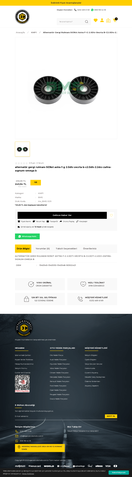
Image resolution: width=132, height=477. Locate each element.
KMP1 (41, 193)
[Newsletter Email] (66, 417)
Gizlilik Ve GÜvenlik (22, 373)
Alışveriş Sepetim (92, 386)
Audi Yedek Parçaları (58, 360)
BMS (40, 197)
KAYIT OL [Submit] (111, 416)
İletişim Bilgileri (91, 355)
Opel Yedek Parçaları (58, 390)
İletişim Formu (21, 368)
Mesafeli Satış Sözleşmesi (95, 377)
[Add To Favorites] (111, 215)
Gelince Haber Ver (62, 215)
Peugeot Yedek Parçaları (59, 394)
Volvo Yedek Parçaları (58, 368)
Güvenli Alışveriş (91, 373)
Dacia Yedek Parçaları (59, 399)
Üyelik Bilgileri (90, 360)
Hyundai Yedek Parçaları (60, 364)
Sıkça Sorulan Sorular (93, 364)
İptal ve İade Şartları (23, 355)
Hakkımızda (90, 368)
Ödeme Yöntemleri (92, 381)
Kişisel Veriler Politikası (24, 360)
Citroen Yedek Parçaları (59, 373)
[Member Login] (102, 20)
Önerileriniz (89, 248)
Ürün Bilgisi (23, 248)
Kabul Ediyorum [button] (118, 473)
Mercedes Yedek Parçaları (60, 377)
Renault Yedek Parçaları (59, 381)
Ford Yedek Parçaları (58, 386)
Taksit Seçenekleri (66, 248)
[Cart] (114, 20)
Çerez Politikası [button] (28, 474)
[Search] (74, 21)
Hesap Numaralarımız (24, 364)
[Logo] (22, 17)
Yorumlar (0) (43, 248)
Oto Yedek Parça (56, 355)
